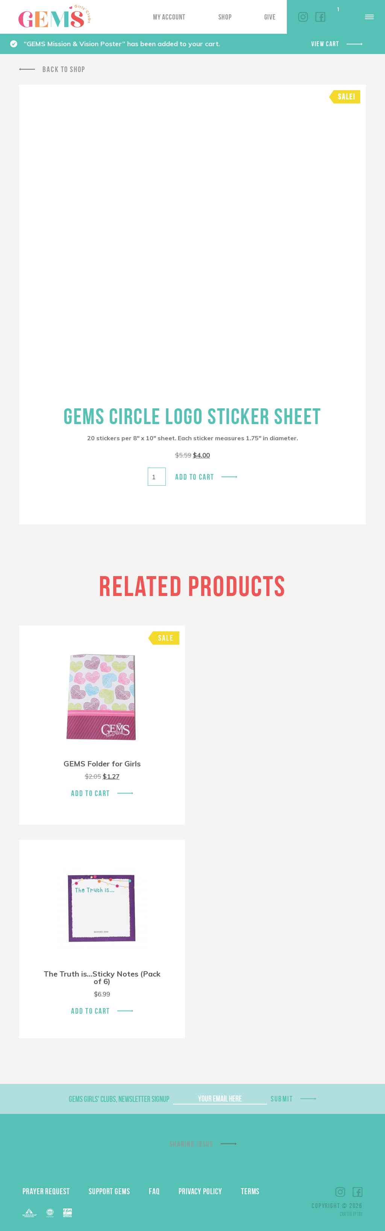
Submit (282, 1099)
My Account (169, 17)
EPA (67, 1212)
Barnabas (30, 1212)
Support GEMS (109, 1191)
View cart (325, 44)
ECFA (50, 1212)
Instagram (303, 17)
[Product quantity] (157, 477)
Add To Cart (90, 793)
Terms (250, 1191)
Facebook (320, 17)
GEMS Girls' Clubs (54, 16)
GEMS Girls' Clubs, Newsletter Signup (119, 1099)
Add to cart (194, 477)
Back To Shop (63, 69)
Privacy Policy (200, 1191)
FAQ (154, 1191)
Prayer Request (46, 1191)
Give (270, 17)
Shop (225, 17)
